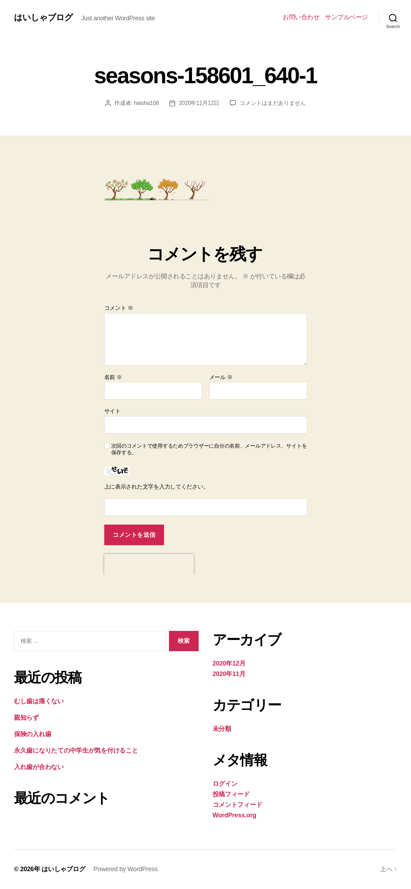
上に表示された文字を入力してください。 (156, 487)
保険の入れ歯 (32, 734)
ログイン (225, 783)
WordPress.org (234, 815)
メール (221, 377)
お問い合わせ (301, 17)
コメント (118, 308)
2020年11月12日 (199, 103)
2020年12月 (229, 663)
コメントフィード (237, 804)
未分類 (222, 728)
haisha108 (146, 103)
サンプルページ (346, 17)
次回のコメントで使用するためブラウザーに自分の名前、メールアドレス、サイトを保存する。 (209, 449)
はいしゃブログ (43, 17)
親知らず (26, 717)
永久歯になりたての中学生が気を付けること (76, 750)
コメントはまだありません (273, 103)
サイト (112, 411)
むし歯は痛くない (39, 701)
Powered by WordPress (125, 869)
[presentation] (149, 564)
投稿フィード (231, 794)
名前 (113, 377)
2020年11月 (229, 673)
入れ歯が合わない (39, 766)
